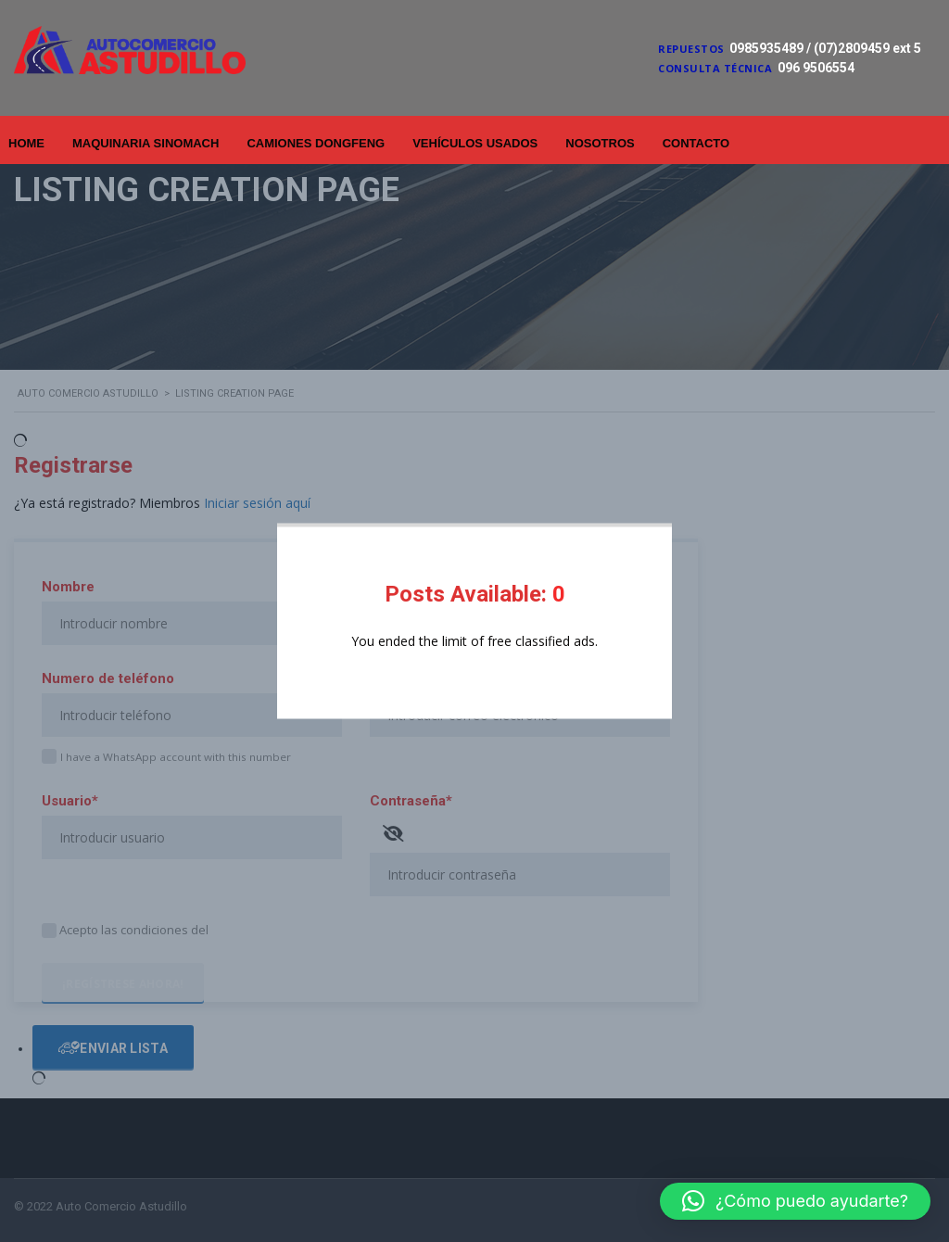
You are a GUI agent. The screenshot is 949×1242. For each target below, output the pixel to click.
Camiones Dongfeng (316, 143)
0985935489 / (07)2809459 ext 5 (825, 48)
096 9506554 (816, 67)
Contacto (696, 143)
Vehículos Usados (475, 143)
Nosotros (599, 143)
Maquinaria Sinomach (145, 143)
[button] (795, 1201)
